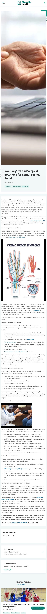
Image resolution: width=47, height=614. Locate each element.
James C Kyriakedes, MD (11, 552)
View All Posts (21, 584)
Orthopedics (7, 536)
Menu (3, 3)
